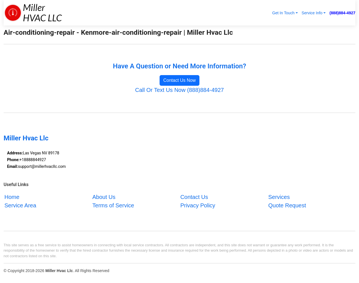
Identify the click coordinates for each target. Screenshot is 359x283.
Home (11, 197)
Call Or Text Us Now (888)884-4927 (179, 90)
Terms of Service (113, 205)
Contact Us (194, 197)
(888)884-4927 (342, 13)
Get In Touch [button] (283, 13)
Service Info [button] (312, 13)
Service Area (20, 205)
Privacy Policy (197, 205)
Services (279, 197)
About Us (103, 197)
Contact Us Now (179, 80)
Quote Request (287, 205)
